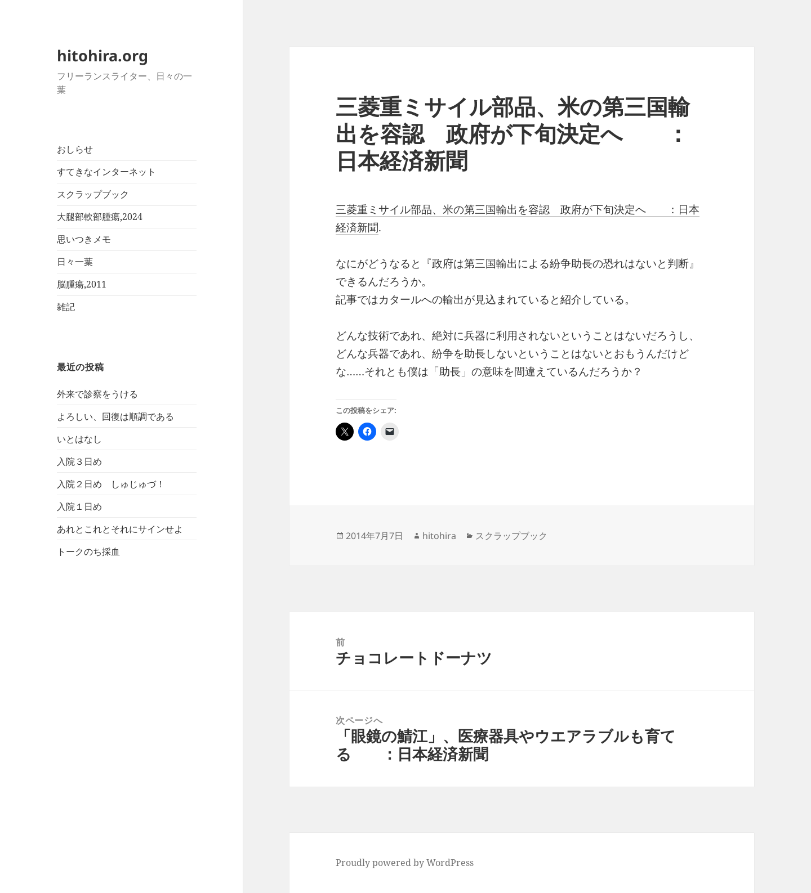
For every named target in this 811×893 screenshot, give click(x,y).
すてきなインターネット (106, 171)
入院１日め (79, 506)
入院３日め (79, 461)
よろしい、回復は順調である (115, 416)
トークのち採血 (88, 551)
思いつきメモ (84, 239)
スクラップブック (93, 194)
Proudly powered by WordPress (405, 862)
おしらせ (75, 149)
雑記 (66, 306)
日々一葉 (75, 261)
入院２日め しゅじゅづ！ (111, 484)
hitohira (439, 535)
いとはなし (79, 439)
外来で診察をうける (97, 394)
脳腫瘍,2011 (81, 284)
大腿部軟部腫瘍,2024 (99, 216)
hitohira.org (102, 55)
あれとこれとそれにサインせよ (120, 529)
